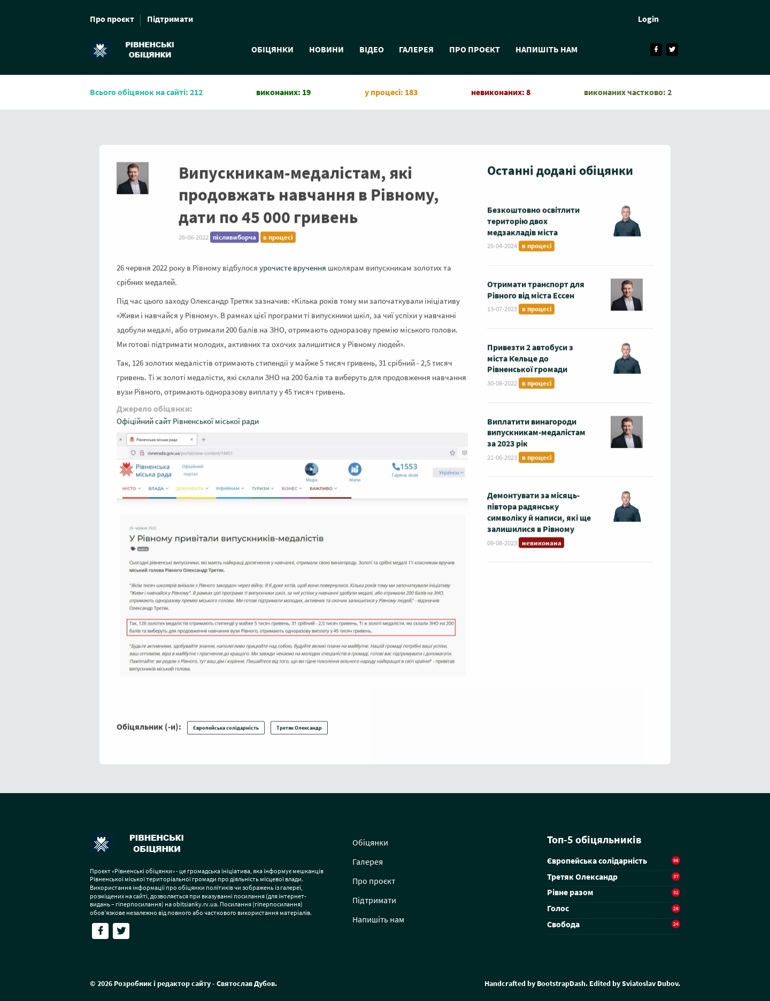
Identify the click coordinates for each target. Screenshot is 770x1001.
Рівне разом (570, 892)
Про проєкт (112, 18)
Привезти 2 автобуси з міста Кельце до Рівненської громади (530, 369)
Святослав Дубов (246, 983)
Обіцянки (271, 49)
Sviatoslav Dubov (650, 983)
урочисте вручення (292, 279)
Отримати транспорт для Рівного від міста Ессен (535, 301)
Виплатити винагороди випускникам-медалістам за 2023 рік (536, 443)
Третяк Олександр (299, 738)
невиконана (541, 553)
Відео (371, 49)
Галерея (416, 49)
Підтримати (170, 18)
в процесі (278, 248)
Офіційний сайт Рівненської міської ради (188, 432)
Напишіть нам (548, 49)
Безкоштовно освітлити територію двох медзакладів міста (533, 232)
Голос (558, 908)
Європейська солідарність (226, 738)
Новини (325, 49)
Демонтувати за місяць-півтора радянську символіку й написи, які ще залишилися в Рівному (539, 523)
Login (648, 18)
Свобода (563, 924)
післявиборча (234, 248)
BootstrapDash (561, 983)
